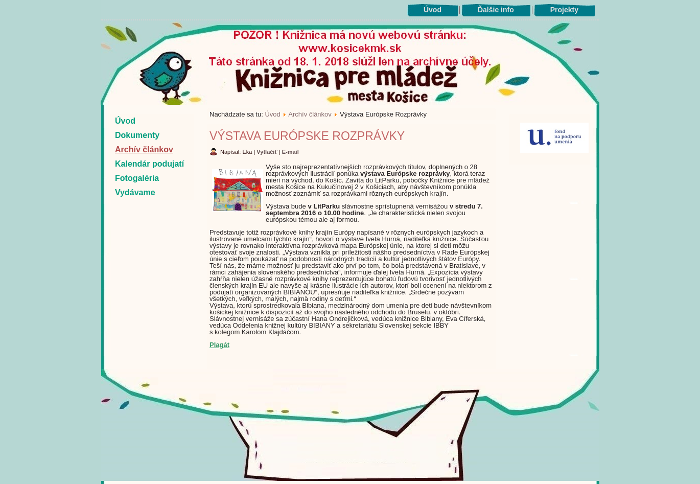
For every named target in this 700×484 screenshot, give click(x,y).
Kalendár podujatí (149, 163)
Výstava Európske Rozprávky (307, 136)
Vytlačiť (267, 152)
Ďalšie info (496, 10)
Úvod (432, 10)
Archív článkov (144, 149)
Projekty (564, 10)
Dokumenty (137, 135)
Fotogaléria (137, 178)
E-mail (290, 152)
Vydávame (135, 192)
